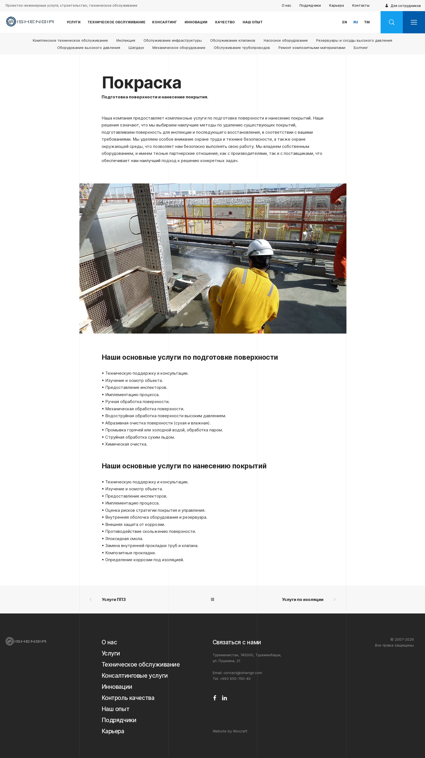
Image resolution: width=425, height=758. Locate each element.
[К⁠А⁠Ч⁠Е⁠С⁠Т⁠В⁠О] (225, 22)
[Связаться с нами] (251, 642)
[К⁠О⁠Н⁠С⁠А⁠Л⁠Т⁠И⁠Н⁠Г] (164, 22)
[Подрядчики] (143, 720)
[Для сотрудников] (403, 5)
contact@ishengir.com (242, 672)
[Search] (392, 22)
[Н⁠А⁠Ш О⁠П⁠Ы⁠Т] (252, 22)
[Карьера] (143, 731)
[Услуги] (143, 653)
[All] (212, 599)
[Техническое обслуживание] (143, 664)
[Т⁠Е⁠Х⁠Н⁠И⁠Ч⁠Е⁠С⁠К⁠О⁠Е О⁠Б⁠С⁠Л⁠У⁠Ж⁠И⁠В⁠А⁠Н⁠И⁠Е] (116, 22)
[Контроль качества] (143, 698)
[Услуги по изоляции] (277, 599)
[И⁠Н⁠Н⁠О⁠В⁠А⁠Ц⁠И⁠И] (195, 22)
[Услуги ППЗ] (148, 599)
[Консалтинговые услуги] (143, 675)
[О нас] (143, 642)
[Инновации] (143, 686)
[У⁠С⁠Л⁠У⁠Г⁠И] (73, 22)
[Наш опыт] (143, 709)
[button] (344, 22)
